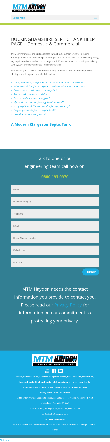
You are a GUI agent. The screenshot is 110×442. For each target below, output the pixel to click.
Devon (35, 376)
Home (25, 387)
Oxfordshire (87, 376)
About (31, 387)
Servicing (83, 387)
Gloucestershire (63, 382)
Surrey (74, 382)
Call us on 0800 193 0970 (55, 419)
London (87, 382)
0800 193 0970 (54, 176)
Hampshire (54, 376)
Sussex (63, 376)
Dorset (19, 376)
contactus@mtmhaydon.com (55, 414)
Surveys (74, 387)
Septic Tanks (47, 387)
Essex (80, 382)
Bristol (52, 382)
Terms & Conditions (61, 392)
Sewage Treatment (61, 387)
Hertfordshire (25, 382)
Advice (37, 387)
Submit (90, 272)
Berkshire (77, 376)
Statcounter (6, 440)
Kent (69, 376)
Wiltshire (27, 376)
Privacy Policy (68, 305)
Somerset (43, 376)
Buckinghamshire (40, 382)
